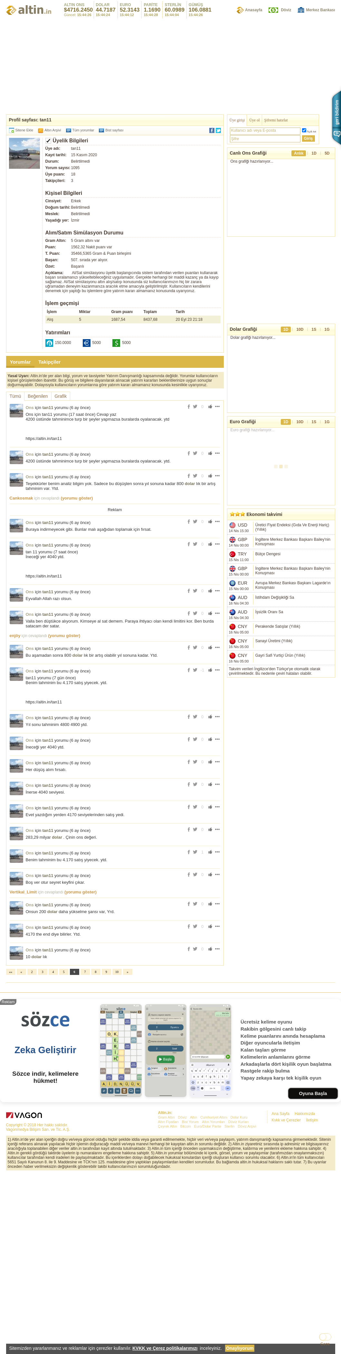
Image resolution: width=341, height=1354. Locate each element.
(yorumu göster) (77, 498)
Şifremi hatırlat (276, 120)
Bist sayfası (114, 130)
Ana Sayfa (280, 1204)
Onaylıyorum (240, 1348)
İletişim (312, 1210)
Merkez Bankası (320, 10)
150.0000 (63, 342)
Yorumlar (20, 362)
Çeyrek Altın (167, 1216)
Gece (325, 1344)
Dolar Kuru (239, 1207)
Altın (193, 1207)
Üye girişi (237, 120)
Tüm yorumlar (83, 130)
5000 (96, 342)
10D (299, 329)
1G (326, 329)
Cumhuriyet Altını (213, 1207)
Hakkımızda (305, 1204)
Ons (30, 407)
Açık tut (311, 131)
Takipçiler (49, 362)
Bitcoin (185, 1216)
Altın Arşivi (52, 130)
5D (327, 153)
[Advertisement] (170, 1031)
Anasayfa (253, 10)
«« (10, 972)
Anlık (298, 153)
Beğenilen (38, 396)
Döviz (286, 10)
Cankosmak (21, 498)
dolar (190, 483)
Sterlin (229, 1216)
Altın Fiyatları (168, 1212)
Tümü (15, 396)
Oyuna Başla (313, 1183)
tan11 (48, 407)
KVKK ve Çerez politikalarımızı (164, 1348)
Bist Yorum (190, 1212)
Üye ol (254, 120)
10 (116, 972)
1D (314, 153)
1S (314, 329)
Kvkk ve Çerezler (286, 1210)
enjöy (15, 635)
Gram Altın (166, 1207)
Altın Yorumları (213, 1212)
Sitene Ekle (24, 130)
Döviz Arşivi (247, 1216)
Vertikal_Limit (23, 892)
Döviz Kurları (238, 1212)
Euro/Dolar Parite (207, 1216)
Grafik (61, 396)
